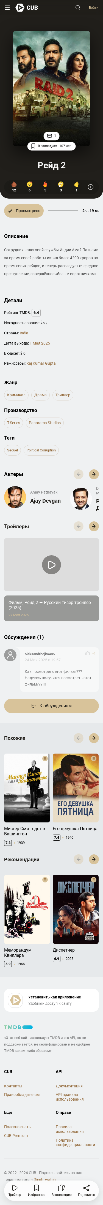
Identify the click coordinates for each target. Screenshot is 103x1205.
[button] (94, 474)
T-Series (13, 423)
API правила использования (70, 1096)
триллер (62, 395)
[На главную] (26, 8)
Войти (93, 8)
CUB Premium (16, 1135)
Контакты (13, 1086)
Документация (69, 1086)
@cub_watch (45, 1179)
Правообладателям (22, 1094)
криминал (16, 395)
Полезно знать (17, 1127)
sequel (12, 450)
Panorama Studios (45, 423)
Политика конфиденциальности (75, 1142)
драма (40, 395)
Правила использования (70, 1129)
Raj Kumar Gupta (41, 363)
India (24, 333)
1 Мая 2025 (40, 343)
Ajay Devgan (45, 500)
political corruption (41, 450)
